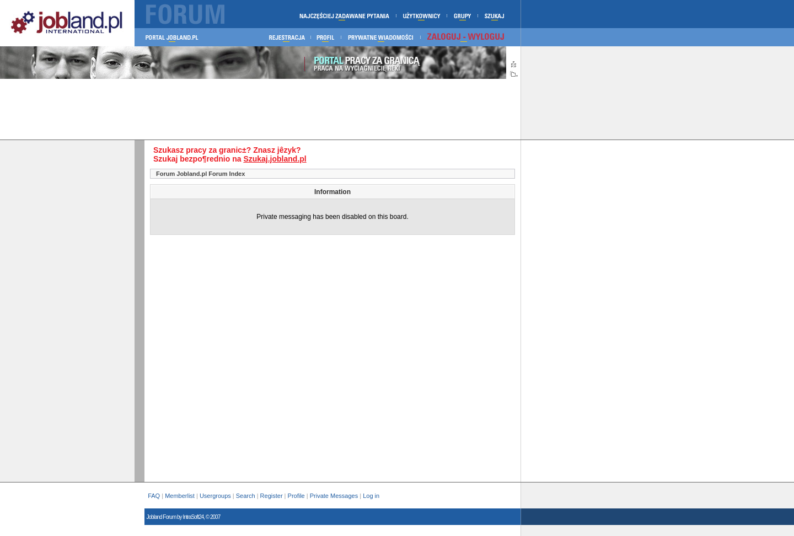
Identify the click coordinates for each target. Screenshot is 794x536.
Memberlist (180, 495)
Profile (296, 495)
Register (271, 495)
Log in (372, 495)
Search (245, 495)
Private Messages (334, 495)
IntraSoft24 (193, 517)
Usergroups (215, 495)
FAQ (154, 495)
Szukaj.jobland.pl (274, 158)
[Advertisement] (260, 109)
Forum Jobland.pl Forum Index (200, 173)
